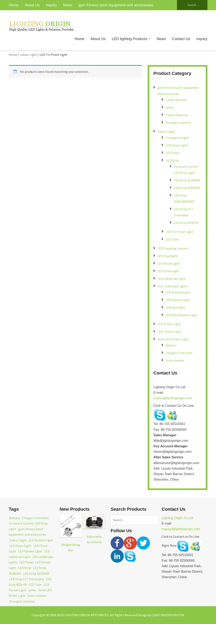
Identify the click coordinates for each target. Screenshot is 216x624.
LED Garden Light (178, 300)
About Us (32, 5)
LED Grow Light (168, 271)
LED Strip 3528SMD (187, 180)
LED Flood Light (169, 263)
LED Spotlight (176, 307)
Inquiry (51, 5)
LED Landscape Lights (173, 286)
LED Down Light (177, 145)
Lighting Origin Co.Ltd (177, 518)
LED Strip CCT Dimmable (26, 579)
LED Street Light (169, 324)
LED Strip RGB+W (186, 223)
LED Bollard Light (178, 292)
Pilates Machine (177, 115)
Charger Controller (179, 353)
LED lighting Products (129, 39)
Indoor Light (28, 55)
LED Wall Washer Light (181, 315)
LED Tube (172, 239)
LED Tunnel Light (170, 331)
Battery (171, 345)
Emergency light (177, 138)
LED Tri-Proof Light (179, 232)
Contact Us (181, 39)
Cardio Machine (176, 100)
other (170, 107)
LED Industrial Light (172, 279)
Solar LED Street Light (173, 339)
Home (13, 5)
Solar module (175, 360)
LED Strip (172, 160)
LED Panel (173, 153)
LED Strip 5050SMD (187, 188)
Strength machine (178, 122)
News (67, 5)
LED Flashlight (168, 256)
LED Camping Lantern (173, 248)
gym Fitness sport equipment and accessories (115, 5)
